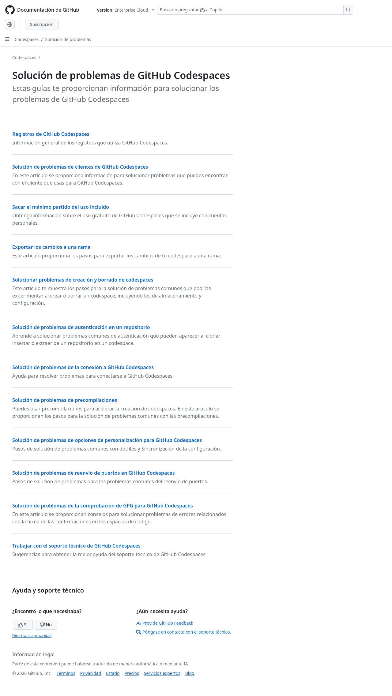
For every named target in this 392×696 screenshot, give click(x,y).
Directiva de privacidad (31, 635)
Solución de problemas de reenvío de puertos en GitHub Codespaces (93, 473)
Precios (132, 673)
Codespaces (27, 39)
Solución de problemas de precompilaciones (64, 400)
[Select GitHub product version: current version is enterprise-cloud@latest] (125, 10)
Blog (189, 673)
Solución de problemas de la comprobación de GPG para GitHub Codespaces (102, 505)
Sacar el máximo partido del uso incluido (60, 207)
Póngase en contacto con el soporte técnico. (183, 632)
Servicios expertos (162, 673)
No (46, 624)
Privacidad (90, 673)
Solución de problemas (68, 39)
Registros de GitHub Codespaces (50, 134)
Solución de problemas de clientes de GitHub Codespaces (80, 166)
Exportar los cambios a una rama (51, 247)
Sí (23, 624)
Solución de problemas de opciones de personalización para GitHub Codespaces (107, 440)
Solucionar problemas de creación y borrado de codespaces (82, 279)
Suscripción (42, 24)
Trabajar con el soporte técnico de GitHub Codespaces (76, 545)
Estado (112, 673)
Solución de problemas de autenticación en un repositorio (81, 327)
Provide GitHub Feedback (164, 623)
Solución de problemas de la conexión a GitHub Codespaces (83, 367)
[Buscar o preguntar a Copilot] (255, 10)
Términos (66, 673)
